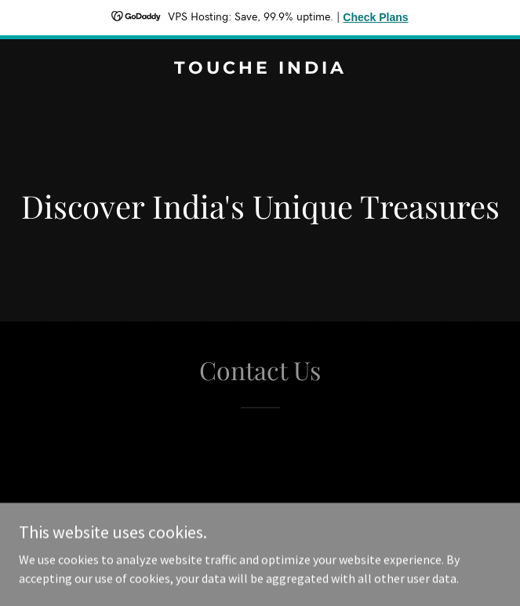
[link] (260, 69)
